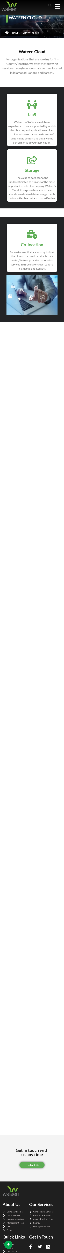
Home (15, 33)
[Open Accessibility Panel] (8, 1245)
